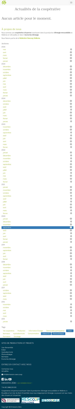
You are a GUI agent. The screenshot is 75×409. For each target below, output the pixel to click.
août (37, 107)
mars (37, 55)
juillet (37, 78)
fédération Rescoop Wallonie (29, 38)
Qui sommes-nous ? (25, 383)
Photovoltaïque (7, 354)
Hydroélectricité (7, 352)
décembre (37, 66)
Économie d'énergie (9, 359)
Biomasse (5, 357)
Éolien (4, 350)
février (37, 58)
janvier (37, 61)
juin (37, 81)
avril (37, 52)
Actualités (5, 371)
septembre (37, 75)
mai (37, 49)
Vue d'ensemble (7, 347)
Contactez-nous (7, 369)
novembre (37, 69)
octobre (37, 72)
